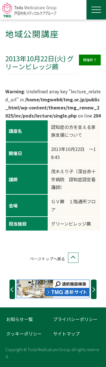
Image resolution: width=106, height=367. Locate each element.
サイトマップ (66, 333)
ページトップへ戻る (53, 259)
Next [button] (94, 289)
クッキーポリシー (24, 333)
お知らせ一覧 (19, 319)
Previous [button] (12, 289)
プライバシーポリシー (75, 319)
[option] (53, 289)
